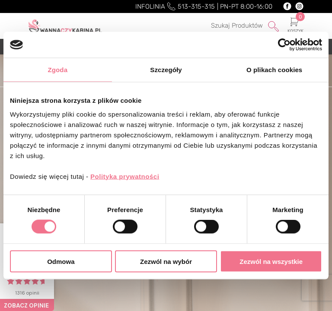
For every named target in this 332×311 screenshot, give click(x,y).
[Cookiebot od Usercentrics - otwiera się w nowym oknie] (284, 44)
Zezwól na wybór (166, 261)
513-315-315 (196, 6)
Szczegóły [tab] (166, 69)
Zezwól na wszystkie (271, 261)
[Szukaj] (233, 25)
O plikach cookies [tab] (274, 69)
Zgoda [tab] (58, 69)
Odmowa (60, 261)
